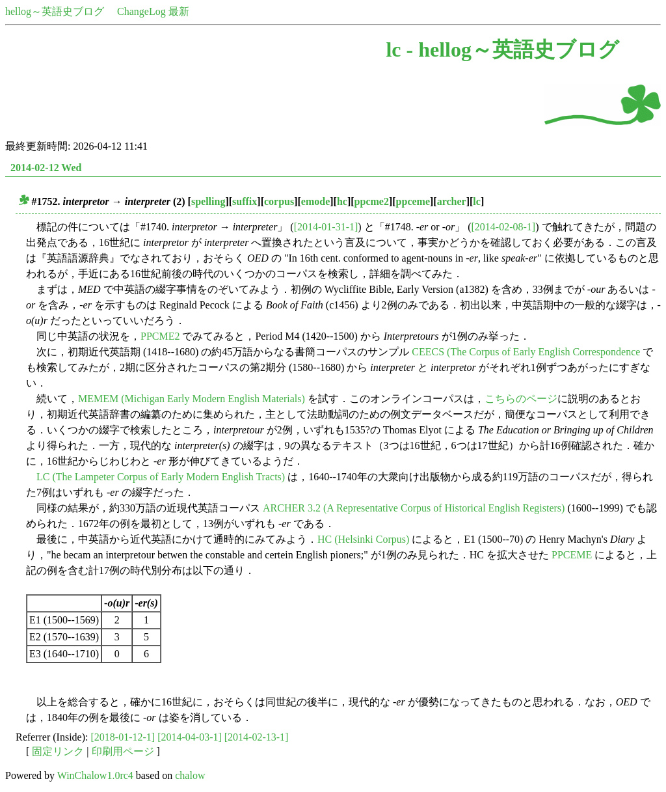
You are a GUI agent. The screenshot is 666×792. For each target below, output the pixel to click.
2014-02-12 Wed (45, 167)
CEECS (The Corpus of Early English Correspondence (526, 351)
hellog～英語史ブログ (54, 11)
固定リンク (58, 751)
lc (477, 201)
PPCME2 (160, 336)
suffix (244, 201)
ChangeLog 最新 (153, 11)
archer (451, 201)
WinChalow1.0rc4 (95, 775)
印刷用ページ (123, 751)
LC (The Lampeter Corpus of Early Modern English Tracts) (160, 476)
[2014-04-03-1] (189, 737)
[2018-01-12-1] (123, 737)
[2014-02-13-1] (256, 737)
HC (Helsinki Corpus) (363, 539)
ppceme (413, 201)
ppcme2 (371, 201)
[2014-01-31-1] (326, 226)
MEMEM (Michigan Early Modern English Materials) (191, 398)
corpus (279, 201)
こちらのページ (521, 398)
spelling (208, 201)
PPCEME (572, 554)
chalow (190, 775)
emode (315, 201)
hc (342, 201)
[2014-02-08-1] (504, 226)
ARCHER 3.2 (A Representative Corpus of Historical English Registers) (414, 507)
